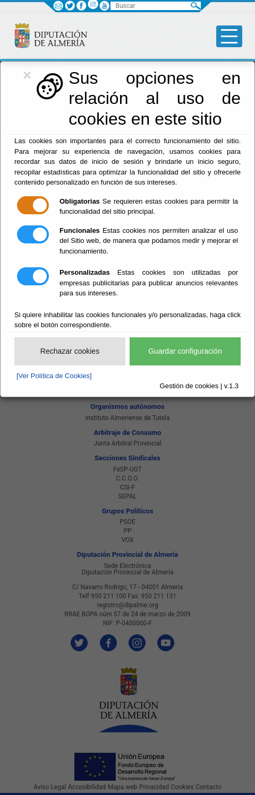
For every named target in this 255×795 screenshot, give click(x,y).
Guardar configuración (185, 351)
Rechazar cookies (69, 351)
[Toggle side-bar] (229, 36)
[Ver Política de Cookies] (54, 376)
